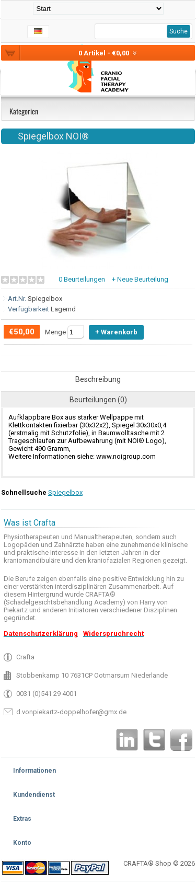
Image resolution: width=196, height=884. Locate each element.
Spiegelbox (65, 492)
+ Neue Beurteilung (140, 279)
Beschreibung (98, 379)
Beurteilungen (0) (98, 400)
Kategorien (23, 111)
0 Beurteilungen (82, 279)
